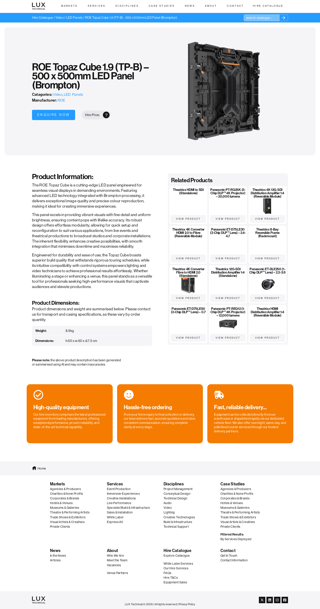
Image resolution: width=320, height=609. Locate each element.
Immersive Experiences (123, 493)
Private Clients (60, 526)
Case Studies (232, 484)
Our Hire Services (176, 568)
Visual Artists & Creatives (67, 522)
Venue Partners (117, 573)
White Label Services (178, 563)
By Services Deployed (236, 539)
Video (60, 17)
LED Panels (74, 17)
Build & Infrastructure (178, 522)
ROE (61, 100)
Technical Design (175, 498)
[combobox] (261, 17)
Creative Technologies (179, 517)
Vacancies (114, 565)
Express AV (115, 522)
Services (115, 484)
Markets (57, 484)
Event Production (119, 489)
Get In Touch (228, 555)
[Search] (283, 17)
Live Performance (119, 503)
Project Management (178, 489)
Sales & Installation (120, 512)
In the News (58, 555)
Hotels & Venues (61, 503)
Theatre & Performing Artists (70, 512)
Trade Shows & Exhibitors (68, 517)
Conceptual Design (177, 493)
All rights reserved (165, 604)
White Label (115, 517)
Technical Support (176, 526)
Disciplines (174, 484)
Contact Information (234, 560)
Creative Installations (121, 498)
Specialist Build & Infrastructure (128, 507)
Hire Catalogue (42, 17)
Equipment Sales (175, 582)
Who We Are (115, 555)
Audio (168, 503)
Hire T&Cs (171, 577)
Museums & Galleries (64, 507)
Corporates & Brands (64, 498)
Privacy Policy (187, 604)
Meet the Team (117, 560)
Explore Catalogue (177, 555)
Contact (228, 550)
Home (42, 468)
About (112, 550)
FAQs (167, 573)
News (55, 550)
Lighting (169, 512)
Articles (55, 560)
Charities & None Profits (66, 493)
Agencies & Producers (65, 489)
